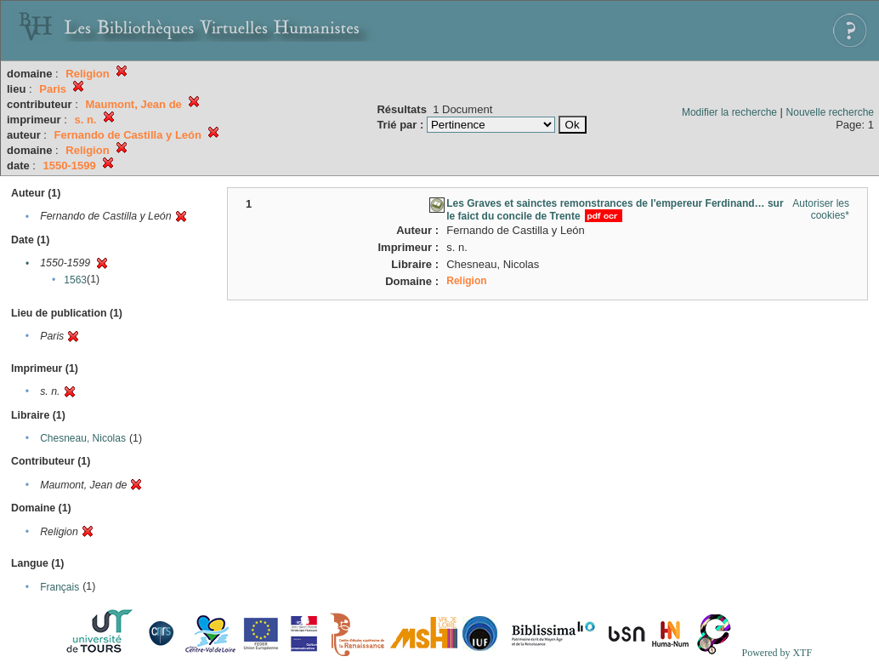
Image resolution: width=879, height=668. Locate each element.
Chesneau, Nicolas (83, 438)
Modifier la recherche (729, 112)
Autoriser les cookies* (820, 209)
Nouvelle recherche (830, 112)
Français (59, 587)
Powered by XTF (776, 653)
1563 (75, 280)
